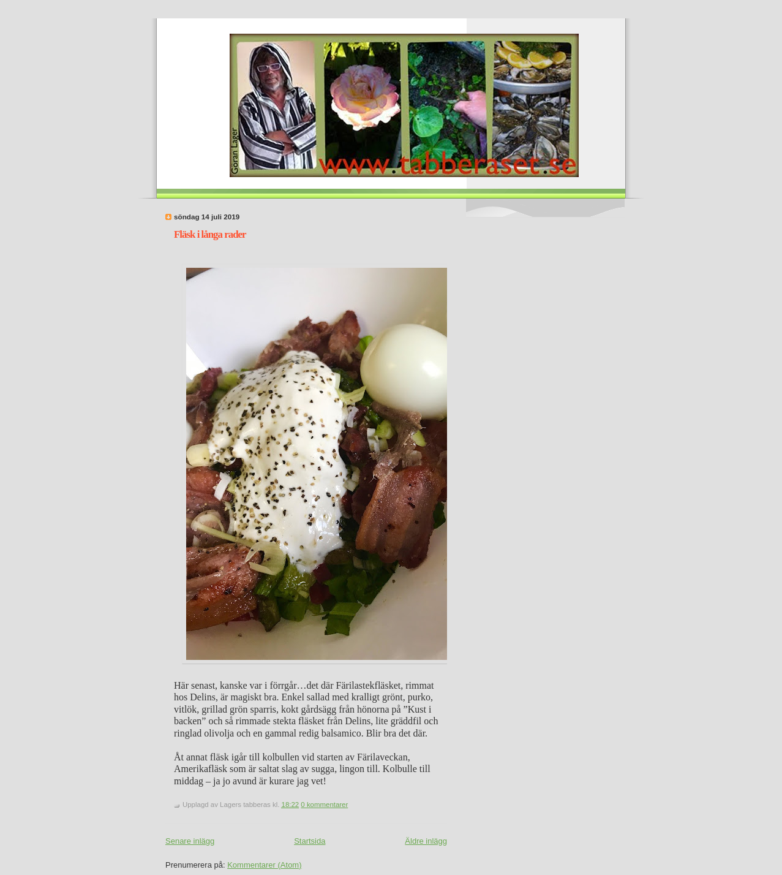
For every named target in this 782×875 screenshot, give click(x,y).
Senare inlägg (189, 841)
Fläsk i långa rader (210, 234)
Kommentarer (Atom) (264, 864)
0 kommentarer (324, 804)
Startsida (309, 841)
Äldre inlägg (426, 841)
